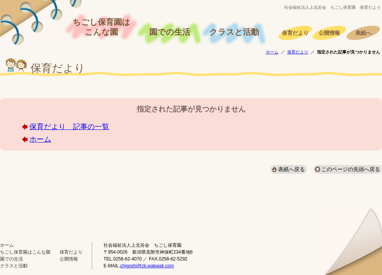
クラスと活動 (234, 32)
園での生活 (169, 32)
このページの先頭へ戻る (350, 169)
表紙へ (363, 33)
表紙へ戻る (291, 169)
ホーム (272, 52)
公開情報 (329, 33)
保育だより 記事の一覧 (69, 127)
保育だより (295, 33)
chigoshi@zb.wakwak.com (147, 266)
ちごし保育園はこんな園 (101, 27)
